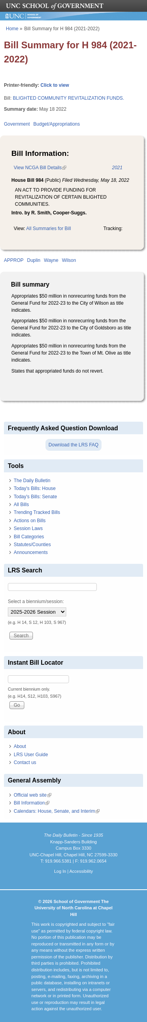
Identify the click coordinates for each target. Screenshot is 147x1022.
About (20, 746)
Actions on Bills (29, 520)
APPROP (14, 260)
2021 (117, 167)
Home (12, 28)
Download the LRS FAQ (73, 445)
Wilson (69, 260)
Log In (60, 871)
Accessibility (81, 871)
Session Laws (28, 528)
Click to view (54, 85)
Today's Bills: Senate (35, 496)
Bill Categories (29, 536)
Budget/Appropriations (56, 124)
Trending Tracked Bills (37, 512)
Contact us (25, 762)
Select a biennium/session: (36, 601)
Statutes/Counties (32, 544)
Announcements (31, 552)
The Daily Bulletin (32, 480)
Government (17, 124)
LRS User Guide (31, 754)
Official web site (32, 795)
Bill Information (31, 803)
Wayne (51, 260)
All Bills (21, 504)
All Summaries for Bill (48, 228)
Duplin (33, 260)
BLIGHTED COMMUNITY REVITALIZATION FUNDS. (68, 98)
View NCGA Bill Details (40, 167)
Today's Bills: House (35, 488)
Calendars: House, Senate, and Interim (57, 811)
